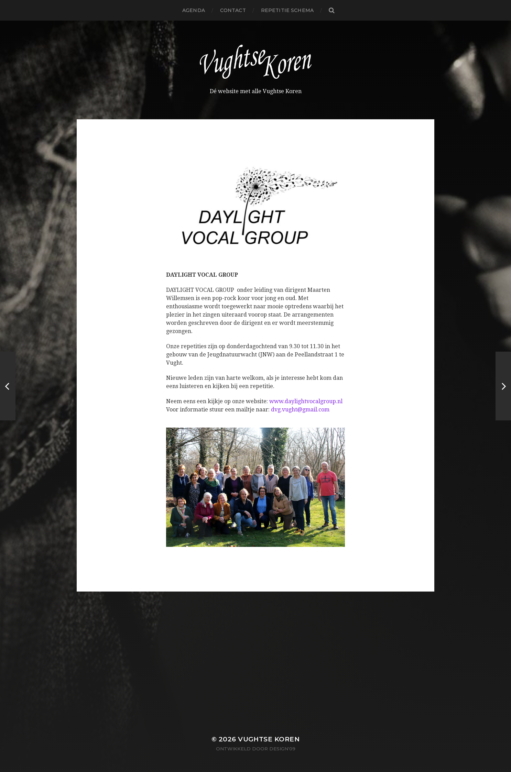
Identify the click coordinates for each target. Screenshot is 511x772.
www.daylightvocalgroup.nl (306, 401)
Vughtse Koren (269, 739)
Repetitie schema (287, 10)
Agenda (193, 10)
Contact (233, 10)
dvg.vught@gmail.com (300, 409)
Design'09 (282, 748)
